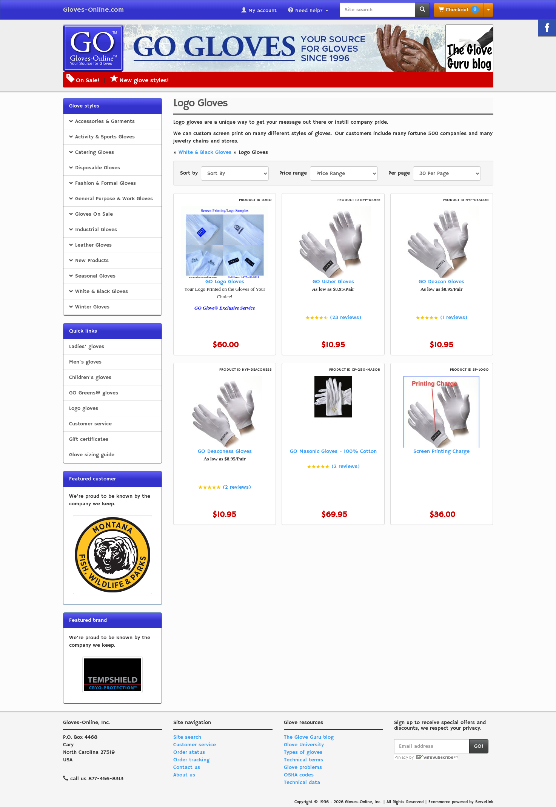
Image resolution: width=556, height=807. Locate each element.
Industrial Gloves (93, 229)
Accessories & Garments (102, 121)
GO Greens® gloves (93, 393)
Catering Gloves (91, 152)
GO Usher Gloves (333, 281)
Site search (187, 737)
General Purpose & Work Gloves (111, 198)
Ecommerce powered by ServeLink (460, 802)
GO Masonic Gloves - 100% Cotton (333, 451)
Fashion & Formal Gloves (102, 183)
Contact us (186, 767)
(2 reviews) (237, 487)
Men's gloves (85, 362)
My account (259, 10)
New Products (89, 260)
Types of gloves (303, 752)
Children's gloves (90, 377)
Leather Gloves (90, 245)
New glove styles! (139, 80)
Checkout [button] (459, 9)
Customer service (90, 423)
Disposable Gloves (94, 167)
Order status (189, 752)
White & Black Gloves (98, 291)
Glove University (304, 744)
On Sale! (87, 80)
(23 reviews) (345, 317)
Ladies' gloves (86, 346)
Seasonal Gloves (92, 276)
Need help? (308, 10)
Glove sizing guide (91, 454)
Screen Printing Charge (441, 451)
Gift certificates (88, 439)
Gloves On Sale (91, 214)
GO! (479, 746)
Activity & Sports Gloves (102, 136)
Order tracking (191, 759)
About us (184, 775)
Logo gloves (83, 408)
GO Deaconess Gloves (225, 451)
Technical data (302, 782)
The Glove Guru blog (309, 737)
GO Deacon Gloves (441, 281)
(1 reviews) (453, 317)
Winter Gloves (89, 307)
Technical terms (303, 759)
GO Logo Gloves (224, 281)
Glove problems (303, 767)
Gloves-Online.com (93, 10)
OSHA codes (299, 775)
